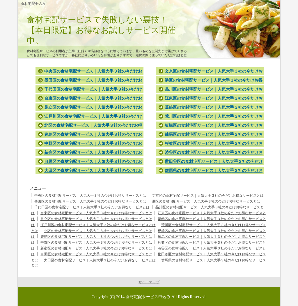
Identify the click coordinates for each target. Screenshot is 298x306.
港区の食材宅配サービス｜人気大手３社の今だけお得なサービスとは (206, 201)
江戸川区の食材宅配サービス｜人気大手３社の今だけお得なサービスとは (98, 225)
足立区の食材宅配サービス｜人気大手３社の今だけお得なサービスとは (96, 219)
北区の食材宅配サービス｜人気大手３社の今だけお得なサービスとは (98, 231)
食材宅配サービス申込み (148, 296)
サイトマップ (149, 282)
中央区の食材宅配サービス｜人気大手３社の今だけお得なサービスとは (90, 196)
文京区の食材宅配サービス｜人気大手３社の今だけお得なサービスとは (208, 196)
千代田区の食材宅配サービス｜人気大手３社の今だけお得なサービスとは (92, 207)
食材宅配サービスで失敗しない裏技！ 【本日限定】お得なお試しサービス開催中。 (117, 30)
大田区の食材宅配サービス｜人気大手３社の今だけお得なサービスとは (100, 260)
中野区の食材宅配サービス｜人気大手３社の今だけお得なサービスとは (96, 242)
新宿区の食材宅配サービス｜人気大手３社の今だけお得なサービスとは (96, 248)
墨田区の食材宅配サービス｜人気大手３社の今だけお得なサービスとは (90, 201)
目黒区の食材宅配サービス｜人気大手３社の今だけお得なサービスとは (96, 254)
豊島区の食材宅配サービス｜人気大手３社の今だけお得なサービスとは (96, 237)
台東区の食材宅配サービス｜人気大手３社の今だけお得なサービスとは (96, 213)
